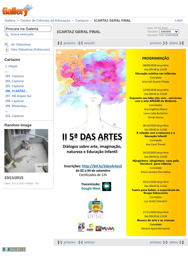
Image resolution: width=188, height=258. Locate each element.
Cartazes (82, 20)
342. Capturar (14, 116)
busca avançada (22, 34)
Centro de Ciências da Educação (45, 20)
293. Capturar (14, 76)
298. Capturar (14, 101)
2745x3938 (171, 35)
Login (179, 20)
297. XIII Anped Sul (18, 96)
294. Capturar (14, 81)
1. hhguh (11, 66)
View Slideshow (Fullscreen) (30, 49)
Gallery (10, 20)
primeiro (69, 43)
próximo (155, 43)
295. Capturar (14, 86)
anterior (89, 43)
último (173, 43)
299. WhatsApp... (17, 106)
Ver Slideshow (21, 44)
